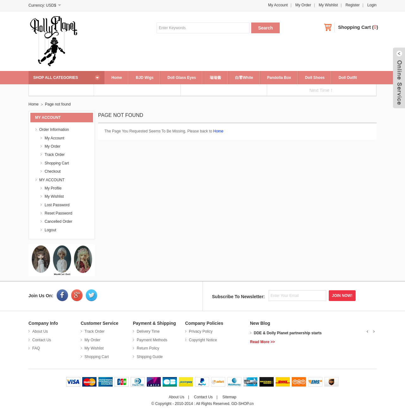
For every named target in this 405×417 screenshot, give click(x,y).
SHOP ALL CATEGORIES (55, 77)
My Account (278, 5)
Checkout (53, 171)
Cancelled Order (58, 221)
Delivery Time (148, 331)
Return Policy (148, 348)
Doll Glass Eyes (181, 77)
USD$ (51, 5)
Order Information (54, 129)
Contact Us (41, 340)
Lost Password (57, 205)
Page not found (58, 104)
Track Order (55, 154)
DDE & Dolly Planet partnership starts (288, 333)
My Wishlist (328, 5)
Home (116, 77)
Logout (50, 230)
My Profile (53, 188)
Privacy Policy (201, 331)
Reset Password (58, 213)
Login (372, 5)
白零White (244, 77)
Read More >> (262, 342)
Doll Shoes (315, 77)
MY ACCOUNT (52, 180)
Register (353, 5)
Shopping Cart (354, 27)
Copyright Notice (203, 340)
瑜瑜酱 (215, 77)
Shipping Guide (150, 357)
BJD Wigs (144, 77)
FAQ (36, 348)
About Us (40, 331)
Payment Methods (152, 340)
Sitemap (229, 397)
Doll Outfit (348, 77)
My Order (303, 5)
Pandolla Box (279, 77)
